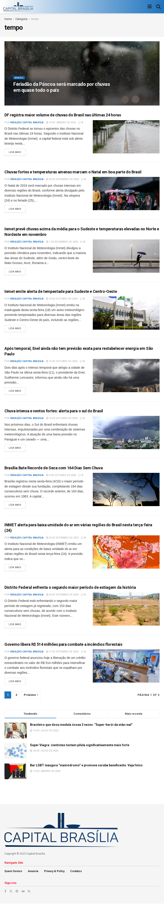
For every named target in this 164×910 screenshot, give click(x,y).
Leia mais (15, 152)
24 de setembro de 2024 (62, 542)
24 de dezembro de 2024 (62, 179)
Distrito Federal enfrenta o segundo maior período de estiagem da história (70, 592)
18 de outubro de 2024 (61, 300)
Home (8, 19)
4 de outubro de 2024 (61, 479)
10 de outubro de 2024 (61, 421)
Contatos (76, 877)
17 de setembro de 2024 (62, 657)
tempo (35, 19)
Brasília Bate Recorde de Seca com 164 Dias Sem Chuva (53, 471)
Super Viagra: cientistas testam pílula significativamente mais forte (79, 751)
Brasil (19, 80)
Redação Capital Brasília (27, 122)
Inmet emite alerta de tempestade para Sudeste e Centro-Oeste (60, 293)
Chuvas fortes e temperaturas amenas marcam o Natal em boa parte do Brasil (73, 172)
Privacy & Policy (54, 877)
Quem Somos (13, 877)
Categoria (21, 19)
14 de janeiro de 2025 (61, 122)
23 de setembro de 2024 (62, 599)
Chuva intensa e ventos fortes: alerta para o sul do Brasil (53, 414)
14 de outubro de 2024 (61, 363)
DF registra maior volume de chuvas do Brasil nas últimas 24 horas (62, 115)
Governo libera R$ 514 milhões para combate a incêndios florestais (63, 650)
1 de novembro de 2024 (62, 243)
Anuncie (33, 877)
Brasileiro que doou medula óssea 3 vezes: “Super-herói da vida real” (81, 731)
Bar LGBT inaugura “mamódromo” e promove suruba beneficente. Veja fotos (86, 771)
